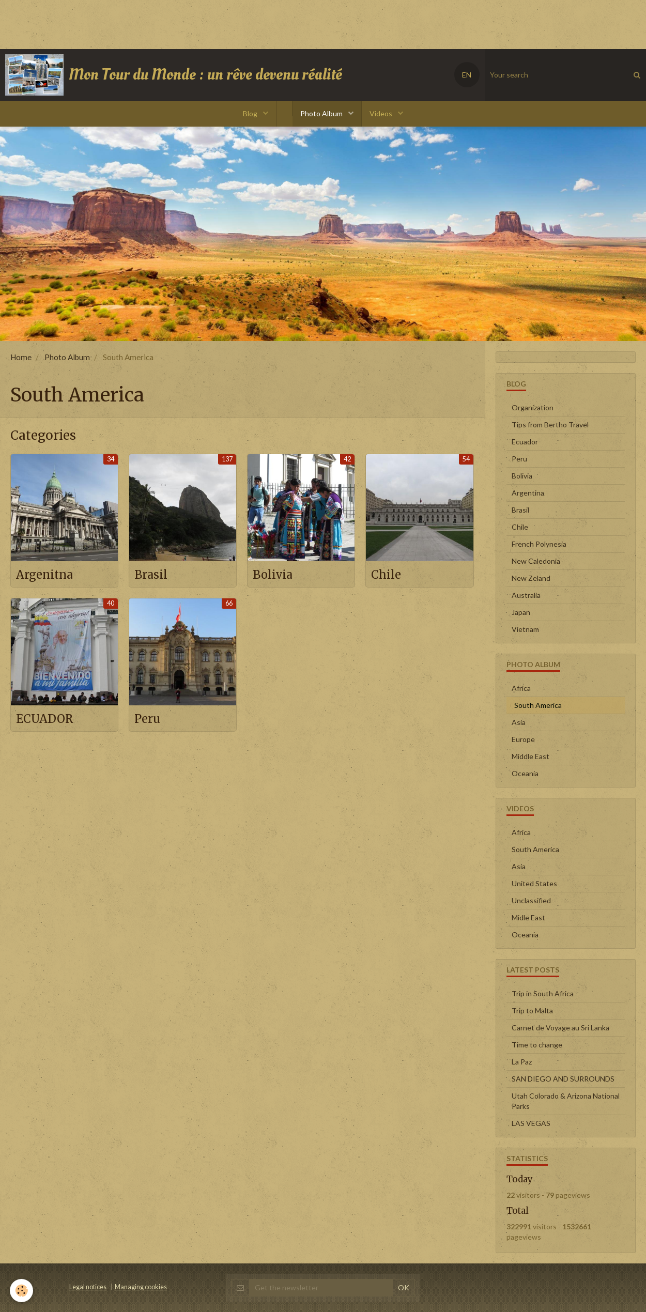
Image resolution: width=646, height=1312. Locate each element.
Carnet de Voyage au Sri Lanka (560, 1027)
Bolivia (275, 574)
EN (466, 74)
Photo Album (322, 113)
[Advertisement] (188, 23)
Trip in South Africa (543, 993)
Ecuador (525, 441)
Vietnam (525, 629)
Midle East (528, 917)
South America (535, 849)
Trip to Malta (532, 1010)
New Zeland (531, 578)
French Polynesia (539, 543)
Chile (387, 574)
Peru (148, 720)
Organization (532, 407)
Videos (382, 113)
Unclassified (531, 900)
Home (21, 357)
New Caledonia (536, 561)
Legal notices (87, 1287)
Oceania (525, 773)
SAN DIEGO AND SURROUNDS (563, 1078)
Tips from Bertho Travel (550, 424)
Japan (521, 612)
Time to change (537, 1044)
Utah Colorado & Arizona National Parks (566, 1100)
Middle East (530, 756)
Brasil (152, 574)
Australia (526, 595)
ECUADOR (47, 720)
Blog (251, 113)
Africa (521, 688)
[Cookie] (22, 1290)
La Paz (522, 1061)
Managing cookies (141, 1287)
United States (534, 883)
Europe (523, 739)
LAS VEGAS (531, 1123)
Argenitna (47, 574)
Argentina (528, 492)
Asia (519, 722)
